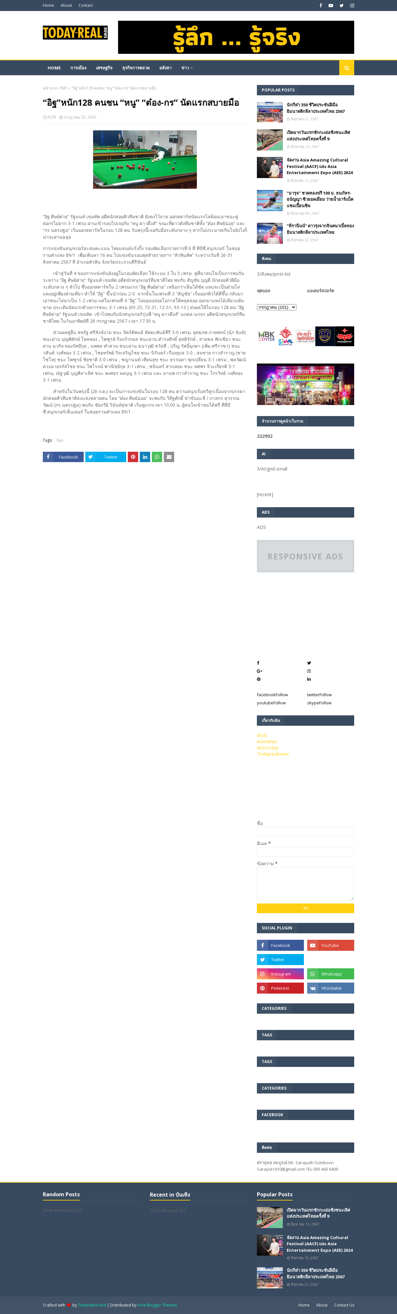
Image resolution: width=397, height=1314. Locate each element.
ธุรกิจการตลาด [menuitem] (136, 68)
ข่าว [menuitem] (185, 68)
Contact (85, 5)
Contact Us (344, 1305)
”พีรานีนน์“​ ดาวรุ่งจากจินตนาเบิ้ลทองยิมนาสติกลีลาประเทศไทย (320, 229)
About (66, 5)
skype (319, 703)
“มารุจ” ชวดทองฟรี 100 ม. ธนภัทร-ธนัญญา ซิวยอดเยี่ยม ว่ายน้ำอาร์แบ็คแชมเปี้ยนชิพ (320, 199)
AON (51, 117)
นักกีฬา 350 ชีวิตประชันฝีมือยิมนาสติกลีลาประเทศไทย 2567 (315, 108)
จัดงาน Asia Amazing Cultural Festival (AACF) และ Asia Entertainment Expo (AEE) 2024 (320, 166)
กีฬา (63, 88)
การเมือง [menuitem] (78, 68)
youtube (271, 703)
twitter (319, 695)
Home (48, 5)
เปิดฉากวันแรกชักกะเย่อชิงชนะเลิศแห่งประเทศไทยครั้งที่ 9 (318, 135)
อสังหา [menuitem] (165, 68)
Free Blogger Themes (157, 1305)
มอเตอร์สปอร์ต (320, 290)
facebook (272, 695)
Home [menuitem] (54, 68)
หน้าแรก (50, 88)
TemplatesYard (92, 1305)
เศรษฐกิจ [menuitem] (104, 68)
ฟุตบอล (263, 290)
